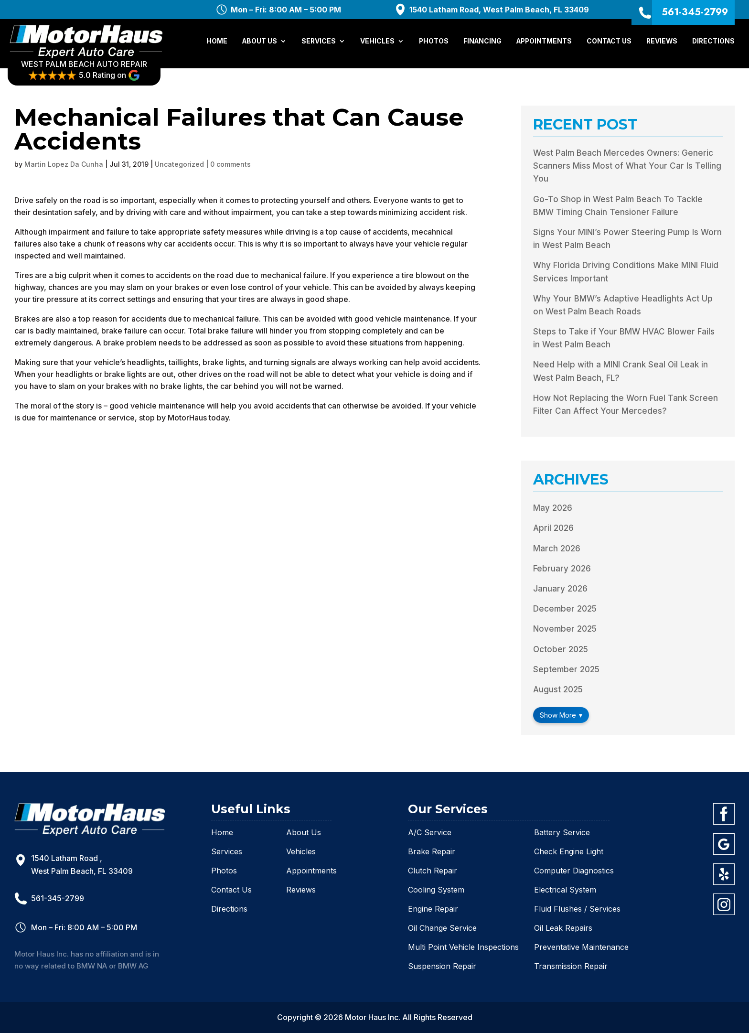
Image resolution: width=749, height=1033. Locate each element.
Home (216, 41)
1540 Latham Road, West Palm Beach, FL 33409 (499, 9)
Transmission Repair (571, 966)
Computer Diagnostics (574, 870)
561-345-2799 (695, 12)
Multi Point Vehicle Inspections (463, 947)
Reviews (661, 41)
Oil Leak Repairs (563, 928)
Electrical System (565, 889)
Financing (482, 41)
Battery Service (562, 832)
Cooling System (436, 889)
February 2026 (562, 568)
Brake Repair (431, 851)
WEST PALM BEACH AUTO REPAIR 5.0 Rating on (91, 70)
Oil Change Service (442, 928)
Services (318, 41)
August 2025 (558, 689)
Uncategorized (179, 164)
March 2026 (556, 548)
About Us (259, 41)
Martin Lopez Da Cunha (63, 164)
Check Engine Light (568, 851)
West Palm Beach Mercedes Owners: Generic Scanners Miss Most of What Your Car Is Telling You (627, 165)
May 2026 (552, 508)
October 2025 (560, 649)
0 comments (230, 164)
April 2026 (553, 528)
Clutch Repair (432, 870)
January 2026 (560, 588)
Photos (434, 41)
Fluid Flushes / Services (577, 909)
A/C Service (429, 832)
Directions (713, 41)
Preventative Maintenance (581, 947)
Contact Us (609, 41)
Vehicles (377, 41)
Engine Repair (433, 909)
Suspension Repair (442, 966)
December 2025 (565, 608)
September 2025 (566, 669)
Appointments (544, 41)
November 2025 (565, 629)
